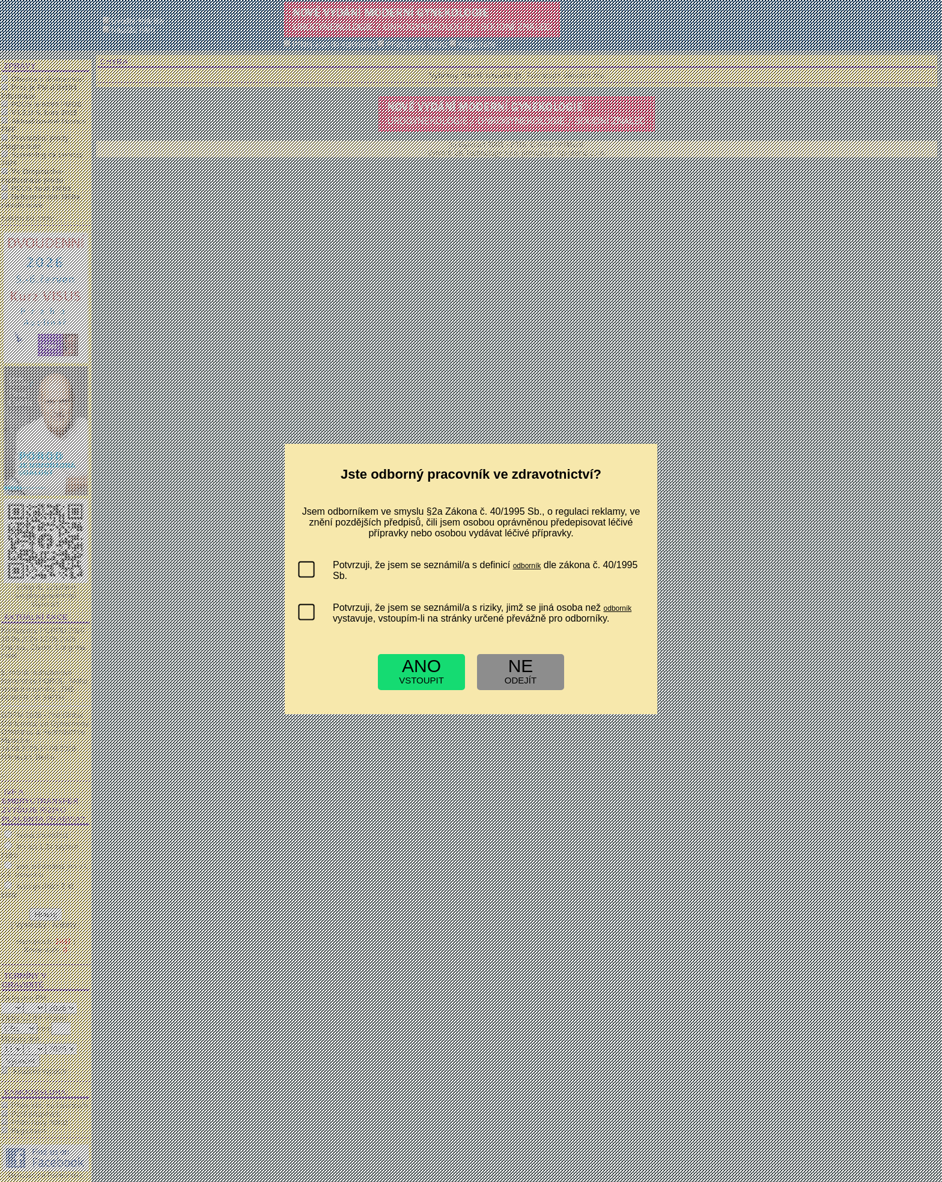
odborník (527, 566)
